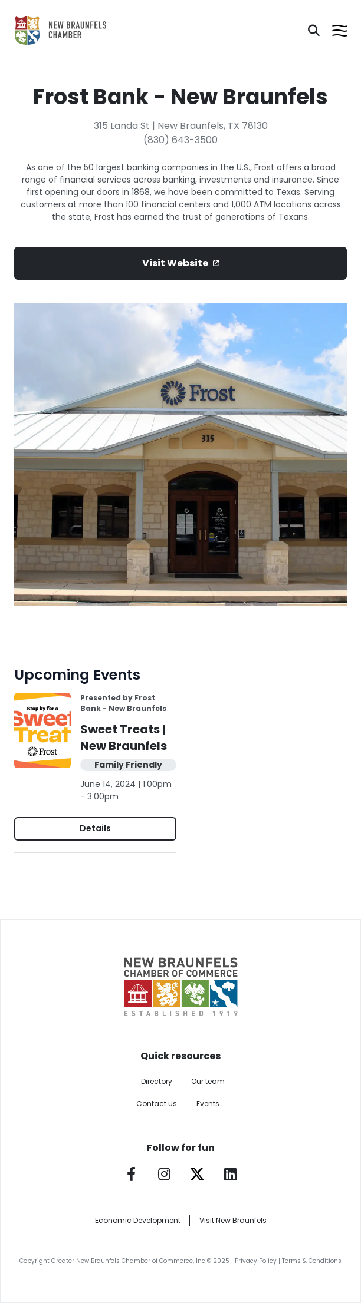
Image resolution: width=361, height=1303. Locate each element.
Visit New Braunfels (233, 1220)
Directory (156, 1081)
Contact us (156, 1104)
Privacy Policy (256, 1260)
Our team (208, 1081)
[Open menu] (340, 30)
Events (207, 1104)
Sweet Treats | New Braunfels (123, 737)
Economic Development (137, 1220)
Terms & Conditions (312, 1260)
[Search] (314, 30)
